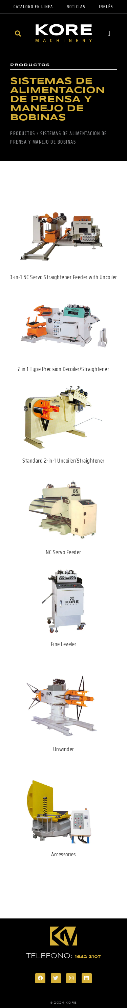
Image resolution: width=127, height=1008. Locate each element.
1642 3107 (88, 957)
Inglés (106, 6)
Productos (22, 133)
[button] (18, 33)
